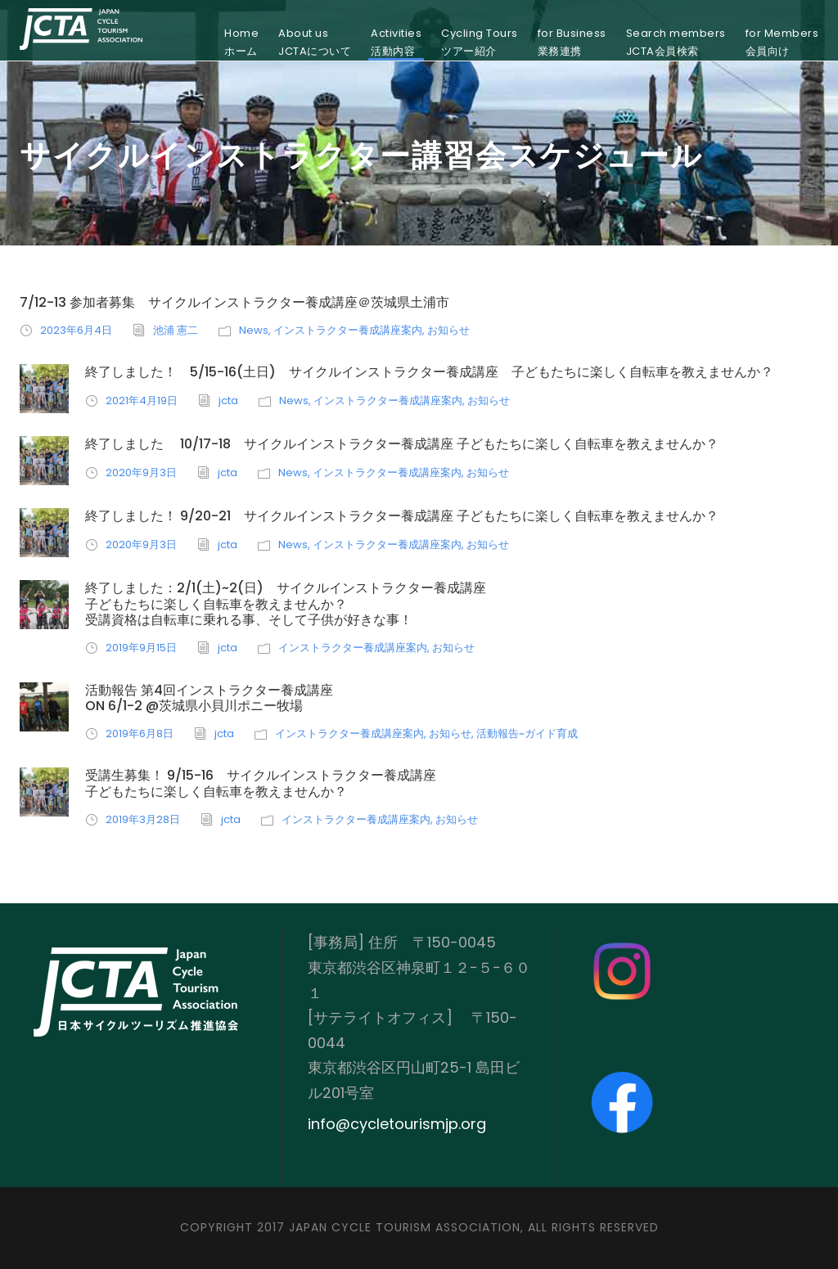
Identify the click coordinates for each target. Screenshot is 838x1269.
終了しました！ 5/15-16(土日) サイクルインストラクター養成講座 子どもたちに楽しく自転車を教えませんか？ (429, 371)
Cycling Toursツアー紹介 (479, 42)
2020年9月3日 (141, 472)
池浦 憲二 (175, 330)
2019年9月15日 (141, 647)
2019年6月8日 (139, 733)
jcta (228, 400)
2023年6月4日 (76, 330)
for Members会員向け (782, 42)
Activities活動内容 (396, 42)
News (253, 330)
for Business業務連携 (572, 42)
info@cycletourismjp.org (397, 1124)
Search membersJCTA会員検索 (676, 42)
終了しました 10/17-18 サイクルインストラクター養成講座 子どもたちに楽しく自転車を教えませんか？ (402, 443)
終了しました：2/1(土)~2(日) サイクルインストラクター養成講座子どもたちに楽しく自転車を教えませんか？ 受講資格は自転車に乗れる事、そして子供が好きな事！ (285, 603)
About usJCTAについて (314, 42)
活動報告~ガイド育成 (527, 733)
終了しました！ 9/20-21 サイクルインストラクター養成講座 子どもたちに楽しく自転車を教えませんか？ (402, 515)
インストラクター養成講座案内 (347, 330)
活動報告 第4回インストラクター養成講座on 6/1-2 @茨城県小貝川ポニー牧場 (209, 698)
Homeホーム (241, 42)
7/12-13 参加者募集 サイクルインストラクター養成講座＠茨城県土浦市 (234, 302)
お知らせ (448, 330)
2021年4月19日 (142, 400)
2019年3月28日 (143, 819)
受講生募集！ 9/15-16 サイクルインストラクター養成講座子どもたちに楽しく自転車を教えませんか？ (260, 783)
